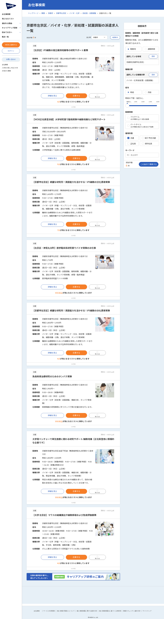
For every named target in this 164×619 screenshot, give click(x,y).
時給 (130, 92)
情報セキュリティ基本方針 (132, 611)
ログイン (11, 51)
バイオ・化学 (74, 13)
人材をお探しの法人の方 (10, 68)
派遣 (130, 138)
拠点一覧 (5, 37)
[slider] (127, 105)
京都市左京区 (61, 13)
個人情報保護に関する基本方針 (87, 611)
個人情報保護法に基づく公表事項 (110, 611)
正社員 (131, 144)
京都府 (50, 13)
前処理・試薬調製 (89, 13)
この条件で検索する (148, 164)
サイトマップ (147, 611)
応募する (76, 96)
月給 (148, 92)
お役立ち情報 (6, 71)
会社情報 (5, 65)
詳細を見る (52, 96)
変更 (153, 56)
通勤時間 (150, 49)
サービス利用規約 (49, 611)
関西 (43, 13)
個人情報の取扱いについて (66, 611)
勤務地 (131, 49)
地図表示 (115, 37)
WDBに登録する (11, 45)
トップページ (33, 13)
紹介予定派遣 (149, 138)
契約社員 (147, 144)
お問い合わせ (11, 59)
